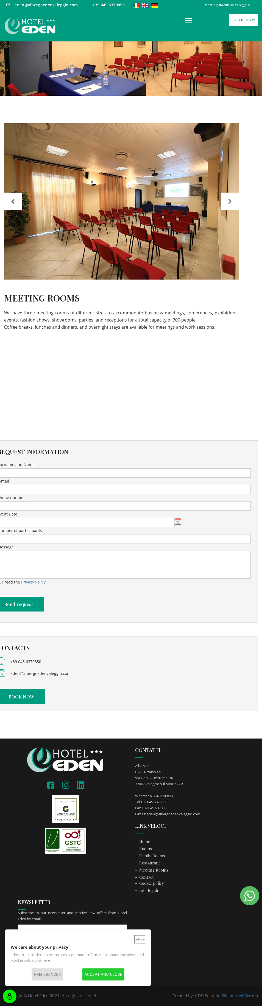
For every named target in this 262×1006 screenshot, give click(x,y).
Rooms (145, 848)
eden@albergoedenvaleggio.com (40, 673)
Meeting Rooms (153, 870)
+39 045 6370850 (25, 661)
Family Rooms (152, 855)
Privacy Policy (33, 582)
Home (144, 841)
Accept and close (103, 974)
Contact (146, 877)
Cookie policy (151, 883)
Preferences (47, 974)
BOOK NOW (243, 20)
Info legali (148, 890)
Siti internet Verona (240, 995)
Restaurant (149, 863)
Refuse (140, 939)
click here (42, 960)
